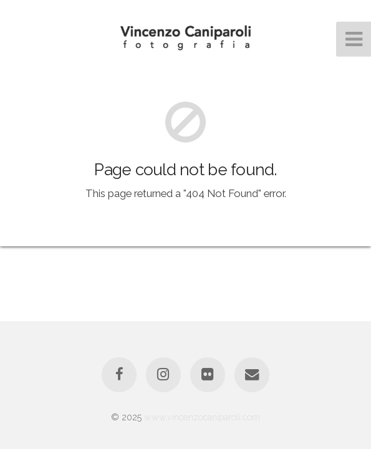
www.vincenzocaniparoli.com (202, 417)
